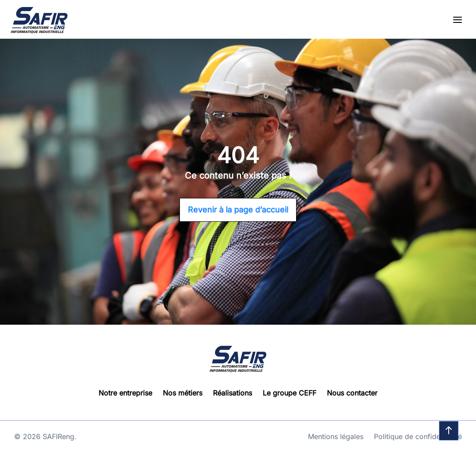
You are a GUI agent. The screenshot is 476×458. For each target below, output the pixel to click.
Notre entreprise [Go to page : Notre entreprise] (125, 392)
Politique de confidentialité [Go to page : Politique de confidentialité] (418, 436)
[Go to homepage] (39, 20)
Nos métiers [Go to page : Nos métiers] (182, 392)
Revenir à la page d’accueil (238, 209)
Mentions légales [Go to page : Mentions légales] (335, 436)
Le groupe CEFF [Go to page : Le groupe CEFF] (289, 392)
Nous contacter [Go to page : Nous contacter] (352, 392)
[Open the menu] (457, 20)
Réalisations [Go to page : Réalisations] (232, 392)
